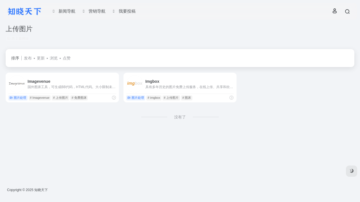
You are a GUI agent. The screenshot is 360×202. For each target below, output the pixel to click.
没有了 (180, 117)
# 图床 (186, 97)
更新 (41, 58)
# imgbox (154, 97)
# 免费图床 (79, 97)
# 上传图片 (60, 97)
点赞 (67, 58)
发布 (28, 58)
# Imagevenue (40, 97)
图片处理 (18, 97)
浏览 (54, 58)
